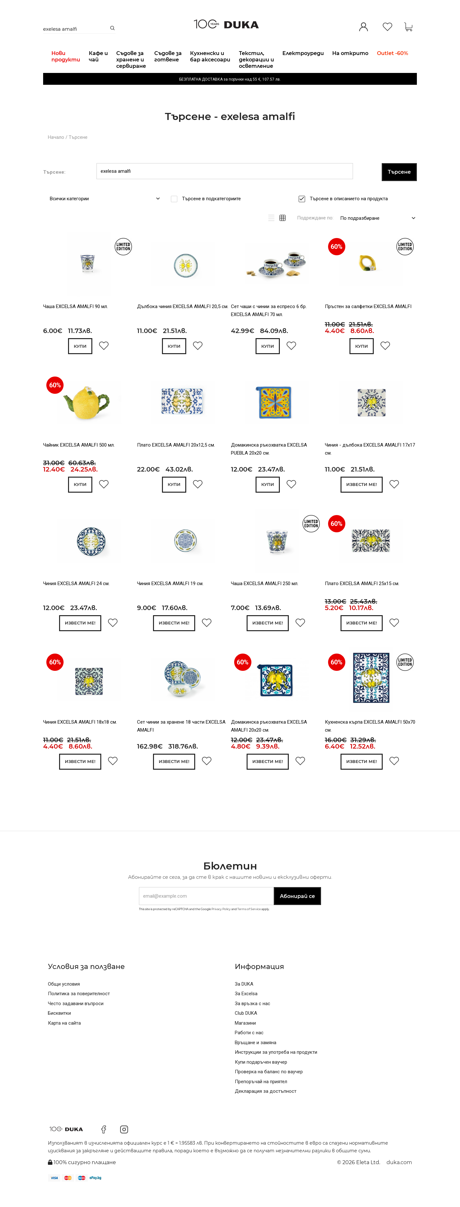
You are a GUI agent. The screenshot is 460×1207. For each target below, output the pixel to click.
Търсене (78, 153)
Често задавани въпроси (75, 1020)
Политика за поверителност (79, 1011)
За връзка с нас (252, 1020)
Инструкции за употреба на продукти (276, 1069)
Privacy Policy (221, 926)
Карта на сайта (64, 1040)
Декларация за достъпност (265, 1108)
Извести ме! (361, 501)
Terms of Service (249, 926)
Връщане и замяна (255, 1059)
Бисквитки (59, 1030)
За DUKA (244, 1001)
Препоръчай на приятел (261, 1098)
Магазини (245, 1040)
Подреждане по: (315, 234)
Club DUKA (246, 1030)
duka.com (399, 1180)
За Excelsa (246, 1011)
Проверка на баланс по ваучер (269, 1089)
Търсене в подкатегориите (213, 215)
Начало (56, 153)
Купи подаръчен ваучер (261, 1079)
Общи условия (64, 1001)
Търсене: (54, 188)
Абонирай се (297, 913)
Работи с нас (249, 1050)
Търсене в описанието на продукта (351, 215)
